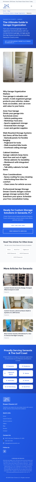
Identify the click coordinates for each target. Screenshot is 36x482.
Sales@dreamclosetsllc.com (12, 443)
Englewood (26, 249)
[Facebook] (4, 451)
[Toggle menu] (31, 6)
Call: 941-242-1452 (18, 225)
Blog (9, 11)
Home (4, 11)
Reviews (5, 428)
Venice (9, 249)
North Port (16, 249)
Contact (5, 431)
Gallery (5, 423)
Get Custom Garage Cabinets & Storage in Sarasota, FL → (18, 42)
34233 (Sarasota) (17, 257)
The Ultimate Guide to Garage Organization (14, 13)
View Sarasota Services (18, 231)
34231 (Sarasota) (11, 253)
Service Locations (7, 421)
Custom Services (7, 418)
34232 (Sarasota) (24, 253)
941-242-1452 (9, 440)
